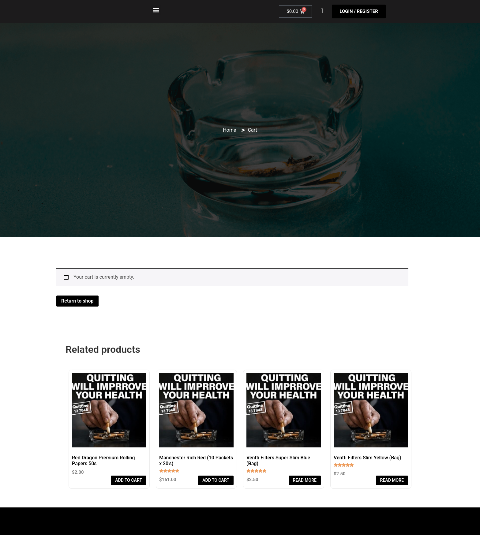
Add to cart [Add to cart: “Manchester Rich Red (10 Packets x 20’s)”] (215, 480)
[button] (156, 10)
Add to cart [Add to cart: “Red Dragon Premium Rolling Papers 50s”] (128, 480)
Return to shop (77, 301)
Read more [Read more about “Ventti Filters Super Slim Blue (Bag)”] (305, 480)
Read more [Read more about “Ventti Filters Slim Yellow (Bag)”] (392, 480)
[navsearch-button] (322, 12)
